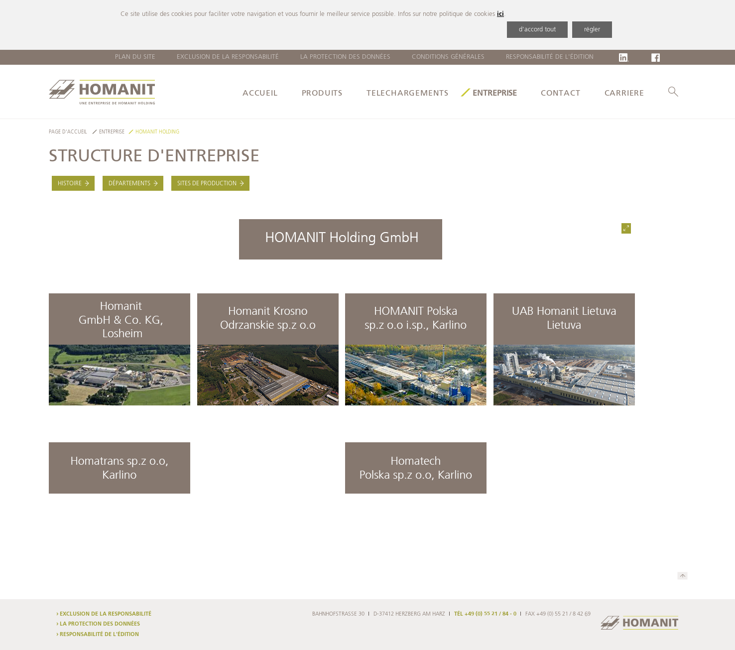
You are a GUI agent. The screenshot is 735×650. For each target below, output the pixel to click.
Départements (129, 184)
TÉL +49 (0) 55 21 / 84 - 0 (485, 614)
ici (500, 14)
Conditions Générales (448, 57)
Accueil (260, 94)
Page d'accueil (68, 132)
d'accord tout (537, 29)
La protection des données (345, 57)
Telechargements (408, 94)
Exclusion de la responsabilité (228, 57)
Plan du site (135, 57)
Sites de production (207, 184)
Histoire (70, 184)
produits (322, 94)
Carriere (624, 94)
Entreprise (495, 94)
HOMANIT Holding (157, 132)
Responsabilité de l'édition (550, 57)
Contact (561, 94)
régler (592, 29)
